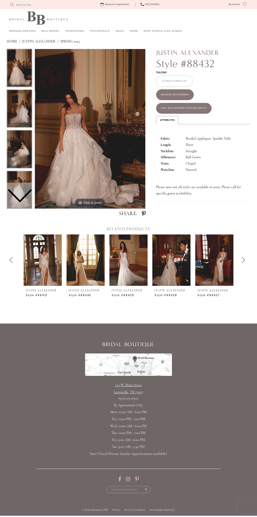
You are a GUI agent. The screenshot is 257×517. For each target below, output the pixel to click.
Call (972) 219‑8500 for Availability (189, 113)
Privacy (116, 511)
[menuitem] (115, 4)
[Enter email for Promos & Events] (128, 490)
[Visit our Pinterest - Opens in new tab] (137, 479)
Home (12, 42)
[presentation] (43, 260)
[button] (234, 5)
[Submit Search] (12, 4)
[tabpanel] (90, 129)
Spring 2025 (70, 42)
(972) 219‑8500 (128, 399)
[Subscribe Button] (148, 490)
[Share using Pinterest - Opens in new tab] (144, 214)
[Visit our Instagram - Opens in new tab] (128, 479)
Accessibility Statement (162, 511)
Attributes (167, 126)
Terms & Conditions (134, 511)
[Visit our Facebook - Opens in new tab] (119, 479)
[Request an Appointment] (115, 4)
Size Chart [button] (162, 72)
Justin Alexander (38, 42)
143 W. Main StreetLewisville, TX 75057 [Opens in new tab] (128, 388)
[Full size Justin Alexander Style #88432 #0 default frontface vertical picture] (90, 129)
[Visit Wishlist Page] (244, 4)
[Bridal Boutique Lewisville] (38, 17)
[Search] (33, 4)
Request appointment (178, 98)
